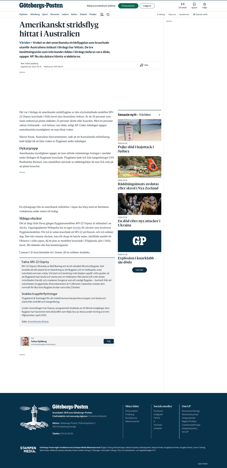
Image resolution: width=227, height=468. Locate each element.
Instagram (158, 414)
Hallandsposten (145, 447)
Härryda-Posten (157, 447)
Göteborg (35, 14)
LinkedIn (158, 428)
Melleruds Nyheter (57, 450)
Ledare (65, 14)
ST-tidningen (95, 450)
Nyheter (24, 14)
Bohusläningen (119, 447)
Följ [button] (109, 341)
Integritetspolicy (189, 428)
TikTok (157, 417)
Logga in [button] (147, 5)
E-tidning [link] (161, 14)
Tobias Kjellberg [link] (31, 63)
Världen (24, 43)
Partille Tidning (84, 450)
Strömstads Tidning (108, 450)
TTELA (119, 450)
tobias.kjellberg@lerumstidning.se (43, 344)
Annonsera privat (190, 414)
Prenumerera (131, 411)
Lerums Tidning (199, 447)
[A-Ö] (102, 14)
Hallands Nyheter (132, 447)
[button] (107, 14)
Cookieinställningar (191, 424)
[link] (41, 6)
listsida (77, 227)
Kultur (74, 14)
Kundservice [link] (184, 14)
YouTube (158, 424)
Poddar (93, 14)
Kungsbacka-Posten (171, 447)
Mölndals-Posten (71, 450)
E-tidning (129, 414)
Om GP (185, 431)
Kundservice (131, 417)
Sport (45, 14)
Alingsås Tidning (106, 447)
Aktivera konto (132, 421)
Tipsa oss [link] (172, 14)
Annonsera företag (190, 411)
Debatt (83, 14)
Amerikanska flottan (38, 321)
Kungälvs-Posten (186, 447)
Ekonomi (54, 14)
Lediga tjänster (189, 417)
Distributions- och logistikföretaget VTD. (140, 450)
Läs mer (139, 269)
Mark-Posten (44, 450)
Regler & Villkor (189, 421)
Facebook (158, 411)
